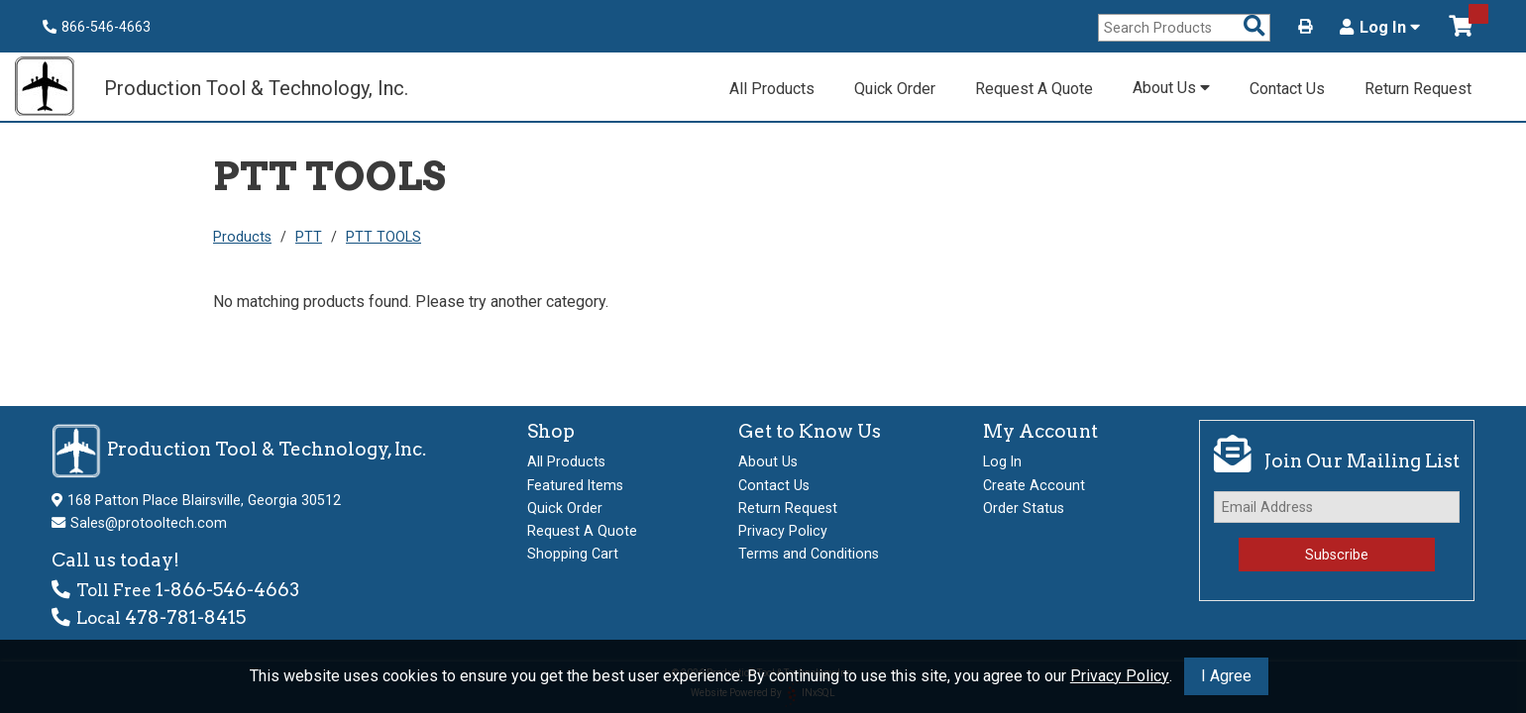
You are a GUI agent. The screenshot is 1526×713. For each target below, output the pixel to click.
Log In (1380, 28)
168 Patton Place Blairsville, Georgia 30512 (204, 500)
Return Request (1418, 88)
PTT (308, 237)
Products (242, 237)
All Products (772, 88)
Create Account (1034, 485)
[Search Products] (1254, 27)
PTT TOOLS (383, 237)
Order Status (1023, 508)
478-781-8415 (185, 617)
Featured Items (575, 485)
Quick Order (894, 88)
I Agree (1226, 675)
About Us (1171, 87)
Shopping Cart (572, 553)
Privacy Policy (1119, 675)
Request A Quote (1034, 88)
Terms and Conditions (808, 553)
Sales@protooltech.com (148, 523)
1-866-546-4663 (227, 589)
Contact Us (1287, 88)
